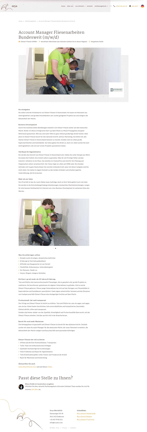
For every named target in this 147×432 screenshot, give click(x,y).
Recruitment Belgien (84, 416)
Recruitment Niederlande (86, 413)
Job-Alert (34, 389)
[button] (53, 248)
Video (50, 367)
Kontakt (90, 6)
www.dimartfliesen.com (27, 367)
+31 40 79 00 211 (56, 419)
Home (63, 6)
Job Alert (133, 6)
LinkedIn (73, 428)
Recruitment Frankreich (85, 419)
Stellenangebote (100, 6)
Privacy (64, 428)
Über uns (70, 6)
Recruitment (79, 6)
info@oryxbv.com (56, 422)
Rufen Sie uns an (120, 6)
